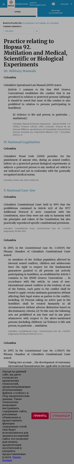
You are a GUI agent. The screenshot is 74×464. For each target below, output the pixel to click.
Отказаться (61, 415)
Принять (40, 415)
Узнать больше (11, 459)
